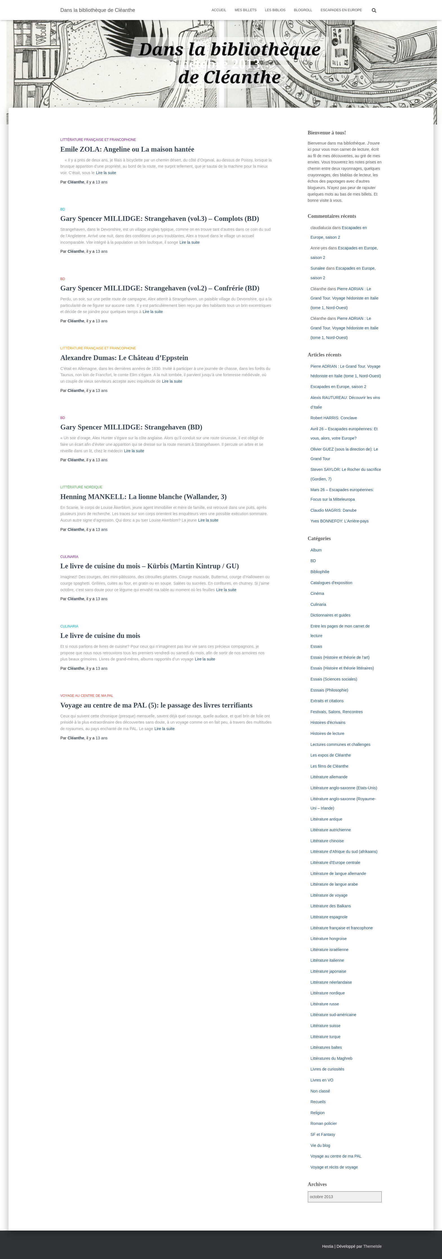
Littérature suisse (326, 1025)
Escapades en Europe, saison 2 (338, 386)
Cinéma (317, 593)
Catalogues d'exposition (331, 582)
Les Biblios (275, 10)
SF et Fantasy (323, 1134)
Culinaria (69, 557)
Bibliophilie (320, 571)
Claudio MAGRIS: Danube (334, 510)
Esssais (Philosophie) (329, 690)
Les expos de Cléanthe (331, 755)
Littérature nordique (81, 487)
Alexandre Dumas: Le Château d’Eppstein (124, 358)
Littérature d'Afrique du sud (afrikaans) (344, 851)
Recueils (318, 1102)
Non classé (320, 1091)
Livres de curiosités (327, 1069)
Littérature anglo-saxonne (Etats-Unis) (344, 788)
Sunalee (318, 268)
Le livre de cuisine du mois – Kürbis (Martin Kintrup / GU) (149, 566)
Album (316, 550)
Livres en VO (322, 1080)
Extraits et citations (327, 701)
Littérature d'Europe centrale (335, 862)
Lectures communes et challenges (340, 744)
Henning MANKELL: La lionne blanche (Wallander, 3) (143, 496)
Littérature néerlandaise (331, 982)
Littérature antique (326, 819)
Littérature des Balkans (331, 906)
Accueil (219, 10)
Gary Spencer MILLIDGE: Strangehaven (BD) (131, 427)
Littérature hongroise (329, 938)
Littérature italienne (327, 960)
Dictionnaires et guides (331, 615)
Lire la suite (106, 172)
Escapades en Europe (341, 10)
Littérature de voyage (329, 895)
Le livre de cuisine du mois (100, 635)
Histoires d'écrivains (328, 722)
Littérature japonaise (328, 971)
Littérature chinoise (327, 841)
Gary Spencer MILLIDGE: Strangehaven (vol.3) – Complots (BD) (159, 218)
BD (62, 209)
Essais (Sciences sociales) (334, 679)
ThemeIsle (372, 1246)
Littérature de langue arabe (334, 884)
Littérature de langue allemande (338, 873)
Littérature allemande (329, 777)
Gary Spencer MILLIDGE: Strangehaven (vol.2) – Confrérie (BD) (159, 288)
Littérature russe (325, 1004)
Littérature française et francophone (98, 140)
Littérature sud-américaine (334, 1014)
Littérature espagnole (329, 917)
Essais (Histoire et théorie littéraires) (342, 668)
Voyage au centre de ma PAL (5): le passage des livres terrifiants (156, 705)
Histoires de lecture (327, 733)
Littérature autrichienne (331, 830)
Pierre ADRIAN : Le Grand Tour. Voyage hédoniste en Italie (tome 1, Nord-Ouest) (345, 298)
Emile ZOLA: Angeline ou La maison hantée (127, 149)
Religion (318, 1113)
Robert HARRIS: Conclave (334, 418)
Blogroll (303, 10)
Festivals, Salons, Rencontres (337, 712)
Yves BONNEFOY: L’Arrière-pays (340, 521)
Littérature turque (326, 1036)
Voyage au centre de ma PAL (86, 696)
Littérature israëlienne (330, 949)
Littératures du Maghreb (332, 1058)
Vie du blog (320, 1145)
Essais (316, 646)
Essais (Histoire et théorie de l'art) (340, 657)
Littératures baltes (326, 1047)
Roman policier (324, 1123)
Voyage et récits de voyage (334, 1167)
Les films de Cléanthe (330, 766)
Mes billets (246, 10)
